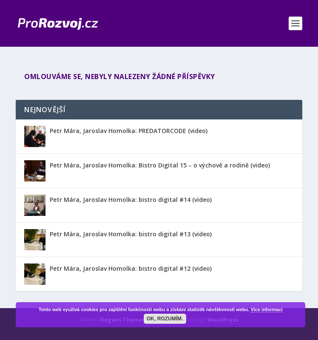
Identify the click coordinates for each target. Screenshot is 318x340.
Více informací (266, 309)
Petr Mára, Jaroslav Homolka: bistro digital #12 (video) (131, 268)
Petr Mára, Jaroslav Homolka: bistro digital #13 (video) (131, 234)
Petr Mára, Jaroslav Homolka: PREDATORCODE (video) (128, 131)
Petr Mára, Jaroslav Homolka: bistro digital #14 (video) (131, 200)
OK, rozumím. (165, 319)
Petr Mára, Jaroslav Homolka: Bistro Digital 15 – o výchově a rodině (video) (160, 165)
